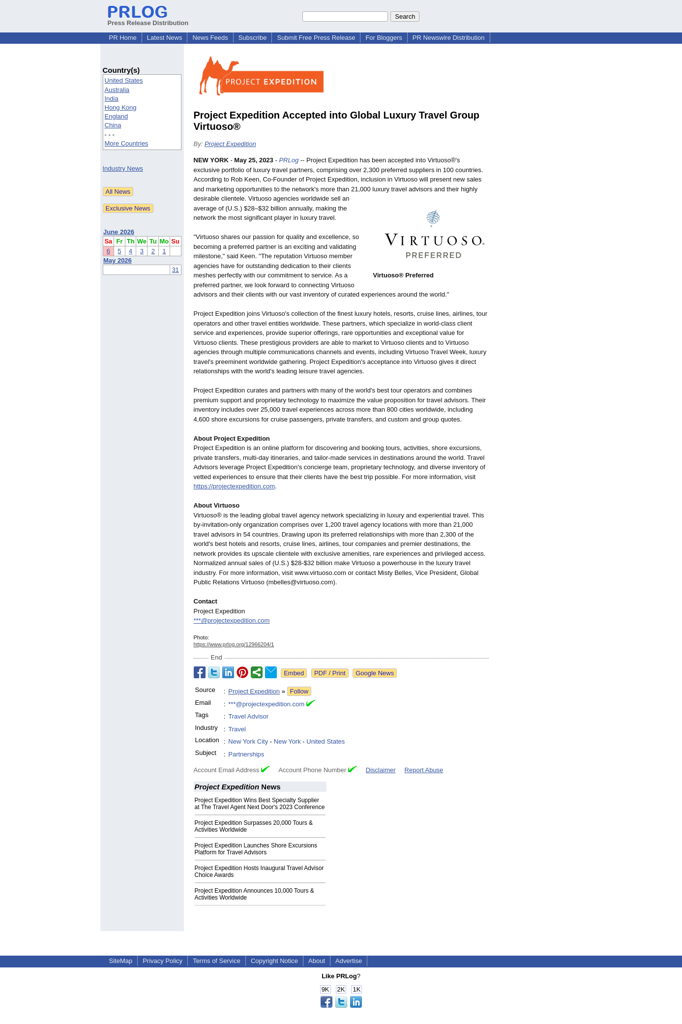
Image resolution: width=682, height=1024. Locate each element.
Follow (299, 691)
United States (124, 80)
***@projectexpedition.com (232, 620)
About (316, 960)
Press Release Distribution (148, 19)
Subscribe (252, 37)
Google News (375, 673)
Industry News (123, 168)
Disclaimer (381, 770)
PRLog (288, 160)
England (116, 116)
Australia (117, 89)
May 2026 (117, 260)
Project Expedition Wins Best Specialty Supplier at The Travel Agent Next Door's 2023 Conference (260, 804)
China (113, 125)
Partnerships (246, 754)
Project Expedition (230, 144)
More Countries (126, 143)
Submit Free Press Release (316, 37)
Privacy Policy (162, 960)
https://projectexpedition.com (234, 486)
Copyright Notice (274, 960)
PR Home (123, 37)
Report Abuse (424, 770)
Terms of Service (216, 960)
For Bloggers (383, 37)
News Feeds (210, 37)
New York (287, 741)
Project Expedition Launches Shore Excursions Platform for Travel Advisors (256, 849)
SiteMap (121, 960)
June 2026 (118, 232)
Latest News (164, 37)
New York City (248, 741)
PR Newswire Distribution (449, 37)
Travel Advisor (248, 716)
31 (175, 269)
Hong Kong (121, 107)
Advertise (348, 960)
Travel (237, 729)
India (112, 98)
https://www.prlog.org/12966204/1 (234, 644)
